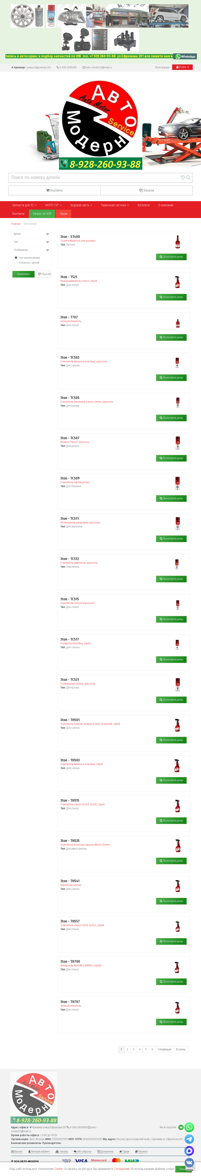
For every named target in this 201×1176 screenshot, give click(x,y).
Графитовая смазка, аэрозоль (114, 681)
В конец (180, 1049)
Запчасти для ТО (24, 205)
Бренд (31, 234)
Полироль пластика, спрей (114, 641)
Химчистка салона (114, 883)
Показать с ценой (29, 262)
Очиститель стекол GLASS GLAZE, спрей (114, 802)
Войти (182, 67)
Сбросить (44, 274)
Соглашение (122, 1169)
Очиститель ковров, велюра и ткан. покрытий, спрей (114, 722)
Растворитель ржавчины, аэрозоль (114, 520)
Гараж (63, 213)
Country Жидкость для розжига (114, 238)
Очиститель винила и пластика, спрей (114, 762)
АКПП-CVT (53, 205)
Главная (15, 223)
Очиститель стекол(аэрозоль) (114, 601)
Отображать (31, 250)
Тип (31, 242)
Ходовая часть (81, 205)
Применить (23, 274)
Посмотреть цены (171, 256)
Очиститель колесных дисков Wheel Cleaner (114, 842)
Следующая (164, 1049)
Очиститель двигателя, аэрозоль (114, 561)
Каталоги (144, 205)
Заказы (146, 190)
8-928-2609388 (67, 67)
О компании (165, 205)
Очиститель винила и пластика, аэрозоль (114, 359)
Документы (105, 1151)
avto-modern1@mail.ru (97, 67)
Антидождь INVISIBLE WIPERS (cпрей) (114, 963)
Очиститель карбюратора (114, 480)
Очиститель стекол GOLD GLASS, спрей (114, 923)
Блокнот (141, 1151)
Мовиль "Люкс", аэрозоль (114, 440)
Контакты (18, 213)
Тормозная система (115, 205)
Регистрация (162, 67)
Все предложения (29, 257)
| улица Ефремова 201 (31, 67)
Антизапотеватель (114, 319)
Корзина (54, 190)
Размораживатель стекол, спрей (114, 279)
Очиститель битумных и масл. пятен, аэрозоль (114, 399)
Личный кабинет (39, 1151)
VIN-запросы (82, 1151)
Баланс (17, 1151)
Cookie (58, 1169)
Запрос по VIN (42, 213)
